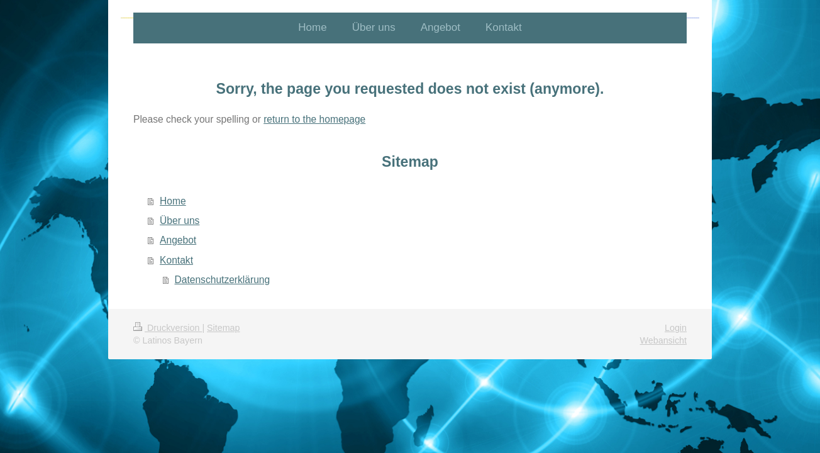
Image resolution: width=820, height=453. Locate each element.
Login (676, 328)
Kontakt (176, 260)
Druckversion (167, 328)
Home (173, 201)
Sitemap (223, 328)
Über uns (179, 220)
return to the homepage (314, 119)
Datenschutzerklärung (222, 279)
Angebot (178, 240)
